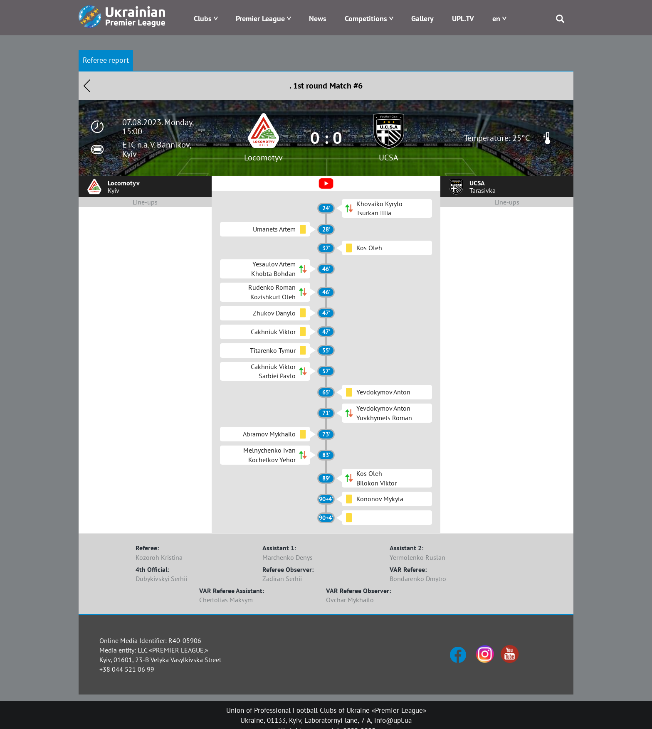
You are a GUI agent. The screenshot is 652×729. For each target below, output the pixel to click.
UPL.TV (463, 18)
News (317, 18)
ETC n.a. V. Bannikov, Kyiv (156, 149)
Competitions (366, 18)
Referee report (106, 60)
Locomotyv (263, 157)
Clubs (203, 18)
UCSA (388, 157)
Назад (87, 85)
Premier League (260, 18)
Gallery (422, 18)
